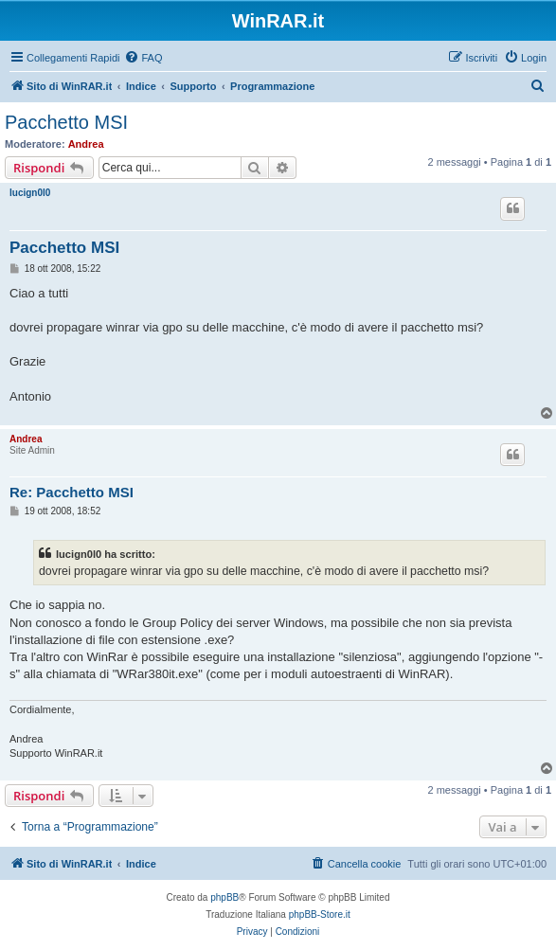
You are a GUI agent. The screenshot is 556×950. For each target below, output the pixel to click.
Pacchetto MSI (66, 122)
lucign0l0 (29, 193)
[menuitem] (143, 57)
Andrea (86, 144)
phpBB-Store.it (319, 914)
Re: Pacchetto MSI (71, 492)
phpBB (224, 897)
